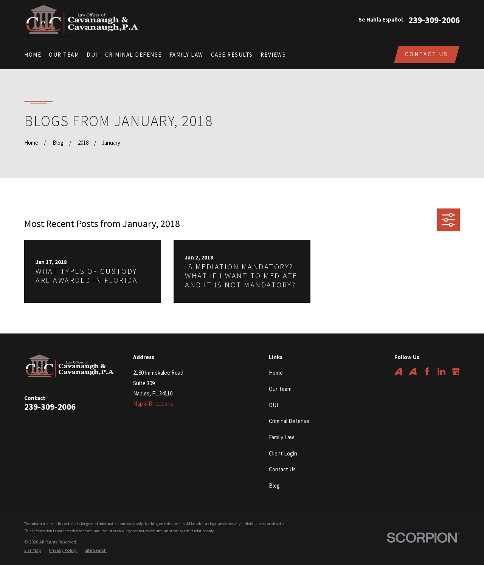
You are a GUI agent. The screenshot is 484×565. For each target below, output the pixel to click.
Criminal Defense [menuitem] (133, 54)
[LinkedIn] (441, 371)
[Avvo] (398, 371)
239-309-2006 (434, 19)
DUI (273, 405)
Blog (274, 485)
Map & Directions (153, 403)
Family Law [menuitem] (186, 54)
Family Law (281, 437)
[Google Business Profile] (456, 371)
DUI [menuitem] (92, 54)
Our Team (280, 388)
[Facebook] (427, 371)
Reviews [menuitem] (273, 54)
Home (276, 372)
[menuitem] (32, 550)
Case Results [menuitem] (232, 54)
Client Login (283, 453)
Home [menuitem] (32, 54)
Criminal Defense (289, 421)
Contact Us (426, 54)
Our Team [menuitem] (64, 54)
